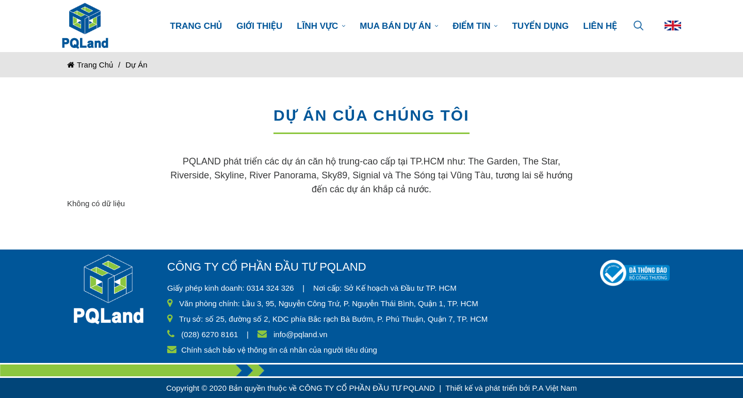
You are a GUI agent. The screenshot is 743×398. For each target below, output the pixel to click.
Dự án (136, 64)
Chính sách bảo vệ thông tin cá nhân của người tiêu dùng (279, 349)
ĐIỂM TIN (475, 26)
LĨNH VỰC (321, 26)
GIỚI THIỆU (259, 26)
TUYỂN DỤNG (540, 26)
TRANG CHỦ (196, 26)
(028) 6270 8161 (209, 334)
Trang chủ (90, 64)
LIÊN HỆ (600, 26)
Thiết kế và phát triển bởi (487, 388)
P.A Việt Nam (554, 388)
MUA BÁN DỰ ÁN (399, 26)
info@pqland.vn (300, 334)
